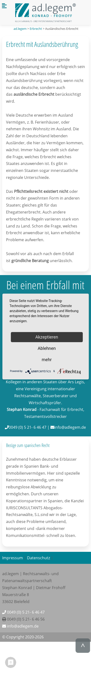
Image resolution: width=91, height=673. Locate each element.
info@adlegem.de (20, 626)
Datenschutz (38, 557)
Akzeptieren (46, 337)
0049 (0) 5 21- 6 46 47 (23, 612)
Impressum (12, 557)
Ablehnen (47, 348)
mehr (47, 359)
